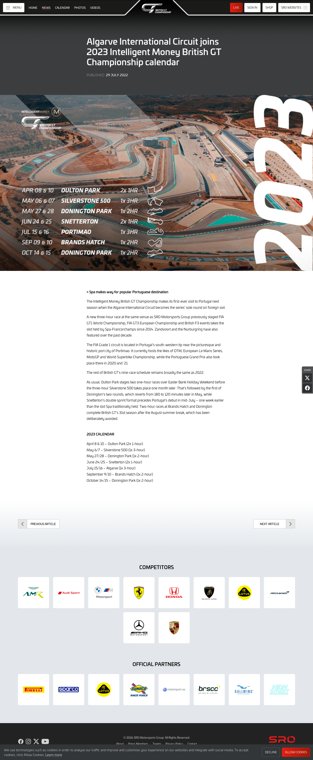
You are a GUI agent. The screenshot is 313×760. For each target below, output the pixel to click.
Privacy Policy (174, 744)
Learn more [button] (53, 754)
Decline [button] (271, 752)
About (120, 744)
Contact (192, 744)
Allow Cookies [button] (296, 752)
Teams (157, 744)
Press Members (138, 744)
